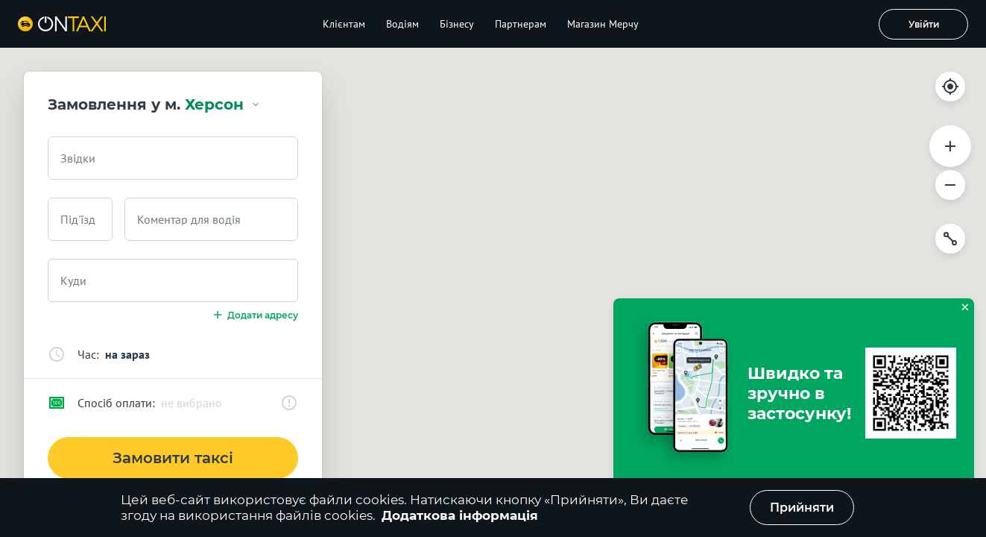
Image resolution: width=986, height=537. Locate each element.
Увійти (923, 24)
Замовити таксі (173, 458)
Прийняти (802, 507)
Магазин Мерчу (603, 24)
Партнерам (520, 24)
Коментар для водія (189, 219)
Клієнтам (344, 24)
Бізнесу (457, 24)
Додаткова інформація (460, 515)
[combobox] (172, 158)
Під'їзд (77, 219)
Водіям (402, 24)
